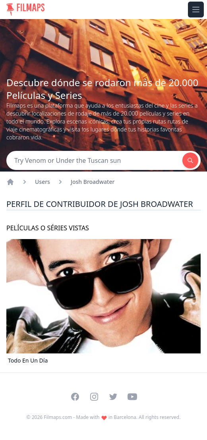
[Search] (94, 160)
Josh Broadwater (93, 181)
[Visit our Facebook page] (75, 396)
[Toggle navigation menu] (196, 9)
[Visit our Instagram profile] (94, 396)
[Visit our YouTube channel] (132, 396)
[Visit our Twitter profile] (113, 396)
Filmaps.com (58, 417)
